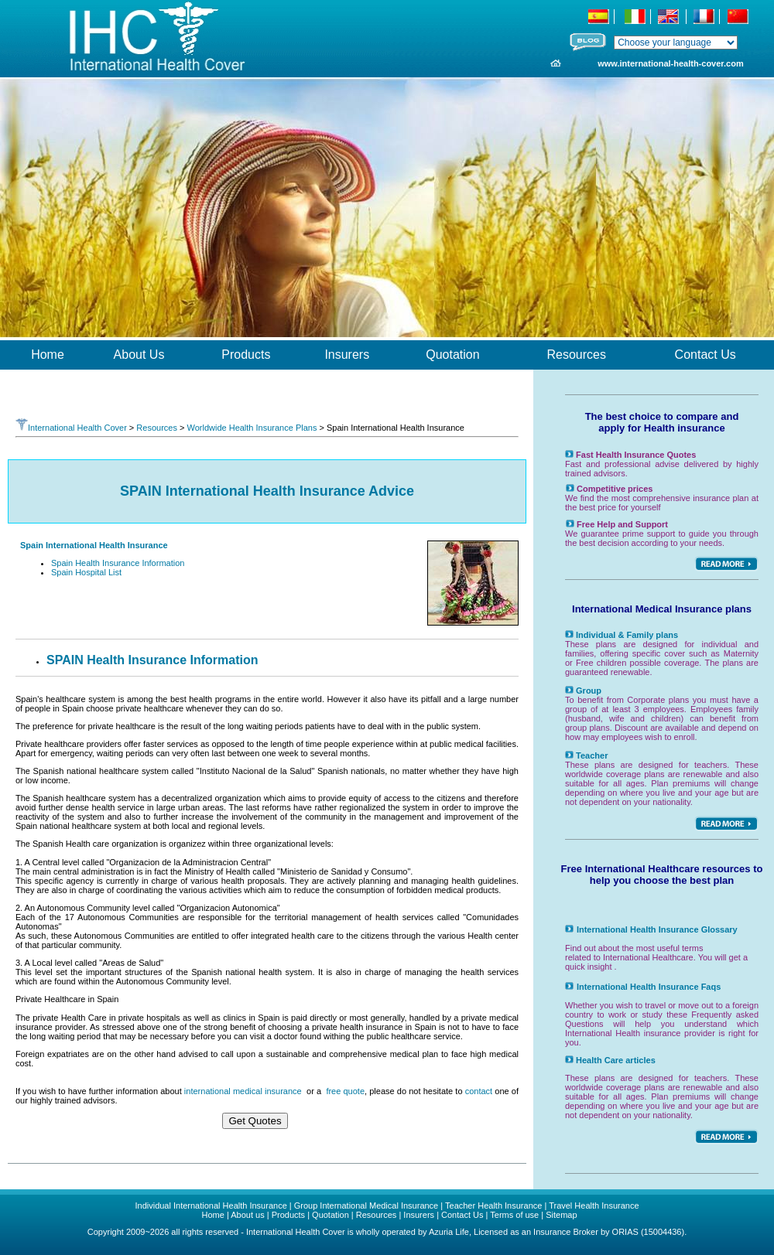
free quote (345, 1091)
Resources (156, 427)
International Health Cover (71, 427)
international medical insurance (243, 1091)
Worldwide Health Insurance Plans (252, 427)
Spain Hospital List (86, 572)
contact (478, 1091)
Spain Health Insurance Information (117, 563)
